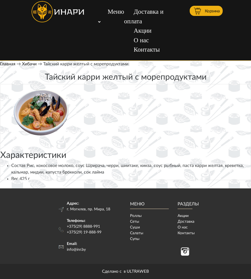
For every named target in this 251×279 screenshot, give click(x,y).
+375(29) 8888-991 (83, 226)
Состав (18, 165)
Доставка (186, 222)
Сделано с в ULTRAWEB (125, 271)
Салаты (136, 233)
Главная (7, 64)
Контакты (147, 49)
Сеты (134, 222)
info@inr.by (76, 250)
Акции (142, 30)
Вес (14, 179)
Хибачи (29, 64)
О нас (141, 40)
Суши (135, 227)
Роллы (136, 216)
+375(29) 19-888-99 (84, 232)
